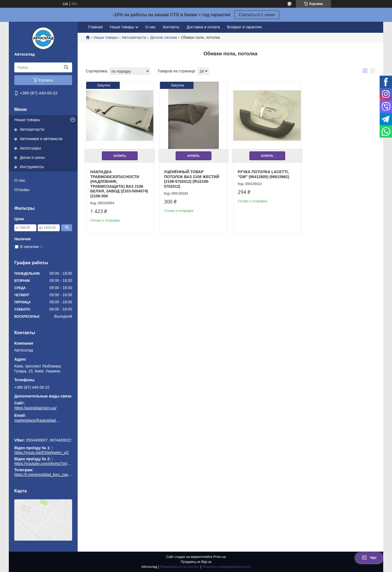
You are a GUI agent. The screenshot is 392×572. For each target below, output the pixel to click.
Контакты (171, 27)
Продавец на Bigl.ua (196, 562)
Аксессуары (30, 148)
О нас (19, 180)
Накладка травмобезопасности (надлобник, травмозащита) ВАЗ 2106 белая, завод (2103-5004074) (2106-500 (119, 184)
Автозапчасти (32, 129)
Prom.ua (219, 557)
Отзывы (21, 189)
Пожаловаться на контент (179, 567)
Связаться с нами (257, 14)
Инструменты (32, 167)
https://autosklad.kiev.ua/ (35, 408)
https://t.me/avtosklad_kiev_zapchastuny (43, 433)
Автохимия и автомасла (41, 139)
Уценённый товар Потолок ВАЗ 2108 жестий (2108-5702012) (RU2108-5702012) (191, 179)
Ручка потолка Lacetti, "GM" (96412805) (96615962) (263, 174)
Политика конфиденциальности (226, 567)
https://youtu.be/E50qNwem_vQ (41, 452)
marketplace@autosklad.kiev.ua (37, 420)
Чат (369, 557)
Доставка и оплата (203, 27)
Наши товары (27, 119)
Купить (120, 155)
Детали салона (163, 37)
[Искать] (66, 67)
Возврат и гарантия (244, 27)
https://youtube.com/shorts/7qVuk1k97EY (49, 463)
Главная (95, 27)
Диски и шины (32, 157)
